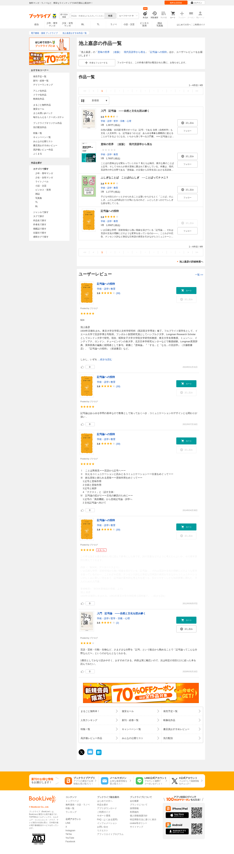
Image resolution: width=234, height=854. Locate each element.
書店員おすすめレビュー (45, 145)
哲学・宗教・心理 (122, 121)
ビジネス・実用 (43, 190)
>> (196, 91)
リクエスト (102, 830)
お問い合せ (102, 827)
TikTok (69, 834)
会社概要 (134, 801)
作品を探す (102, 804)
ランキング (71, 812)
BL (82, 24)
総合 (36, 24)
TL (98, 24)
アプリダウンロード (107, 808)
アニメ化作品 (39, 91)
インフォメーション (107, 823)
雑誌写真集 (159, 24)
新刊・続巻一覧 (41, 80)
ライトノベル (42, 181)
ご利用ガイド (199, 24)
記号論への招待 (158, 52)
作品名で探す (39, 220)
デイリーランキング (43, 84)
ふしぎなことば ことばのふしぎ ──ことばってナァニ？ (135, 177)
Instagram (70, 830)
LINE (68, 823)
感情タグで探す (41, 237)
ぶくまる (37, 153)
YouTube (70, 838)
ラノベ (113, 24)
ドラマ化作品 (39, 95)
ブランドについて (139, 804)
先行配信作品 (39, 127)
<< (84, 91)
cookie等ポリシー (138, 823)
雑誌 (37, 194)
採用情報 (134, 808)
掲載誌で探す (39, 228)
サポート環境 (103, 815)
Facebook (70, 841)
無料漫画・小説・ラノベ (78, 804)
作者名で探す (39, 224)
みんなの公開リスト (43, 141)
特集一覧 (37, 133)
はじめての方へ (184, 24)
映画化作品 (38, 99)
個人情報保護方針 (139, 815)
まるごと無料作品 (42, 105)
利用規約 (134, 812)
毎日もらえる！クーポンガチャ (48, 117)
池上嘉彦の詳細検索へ (191, 261)
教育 (116, 154)
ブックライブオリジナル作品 (47, 123)
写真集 (38, 198)
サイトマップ (136, 827)
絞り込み (64, 15)
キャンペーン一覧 (42, 137)
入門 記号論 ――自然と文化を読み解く (125, 110)
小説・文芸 (129, 24)
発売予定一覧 (39, 76)
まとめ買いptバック (43, 113)
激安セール (38, 109)
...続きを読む (105, 359)
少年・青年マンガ (52, 24)
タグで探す (38, 216)
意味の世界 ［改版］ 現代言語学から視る (121, 52)
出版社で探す (39, 232)
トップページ (72, 801)
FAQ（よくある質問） (108, 819)
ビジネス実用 (144, 24)
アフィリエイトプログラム (110, 834)
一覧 (199, 274)
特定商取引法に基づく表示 (143, 819)
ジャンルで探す (41, 212)
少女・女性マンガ (67, 24)
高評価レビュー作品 (43, 149)
